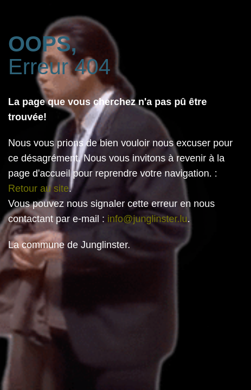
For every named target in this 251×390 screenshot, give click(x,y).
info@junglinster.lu (147, 218)
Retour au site (38, 188)
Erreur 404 (59, 55)
